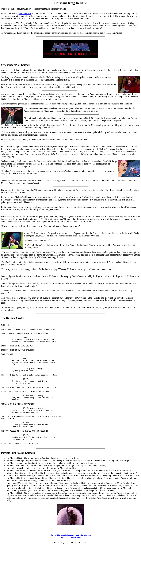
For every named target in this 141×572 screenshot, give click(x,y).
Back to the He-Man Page (70, 562)
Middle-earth (25, 13)
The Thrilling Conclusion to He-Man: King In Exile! (70, 560)
